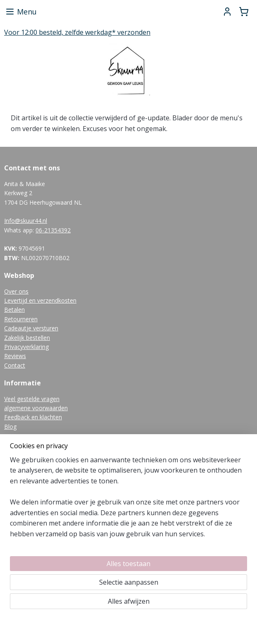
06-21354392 (53, 230)
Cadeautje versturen (31, 328)
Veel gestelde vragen (31, 399)
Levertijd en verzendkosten (40, 300)
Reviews (15, 356)
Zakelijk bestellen (27, 338)
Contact (14, 365)
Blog (10, 426)
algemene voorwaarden (36, 408)
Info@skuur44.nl (25, 221)
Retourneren (21, 319)
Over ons (16, 291)
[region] (74, 540)
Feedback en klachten (33, 417)
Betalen (14, 309)
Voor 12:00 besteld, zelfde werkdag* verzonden (77, 32)
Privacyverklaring (26, 347)
